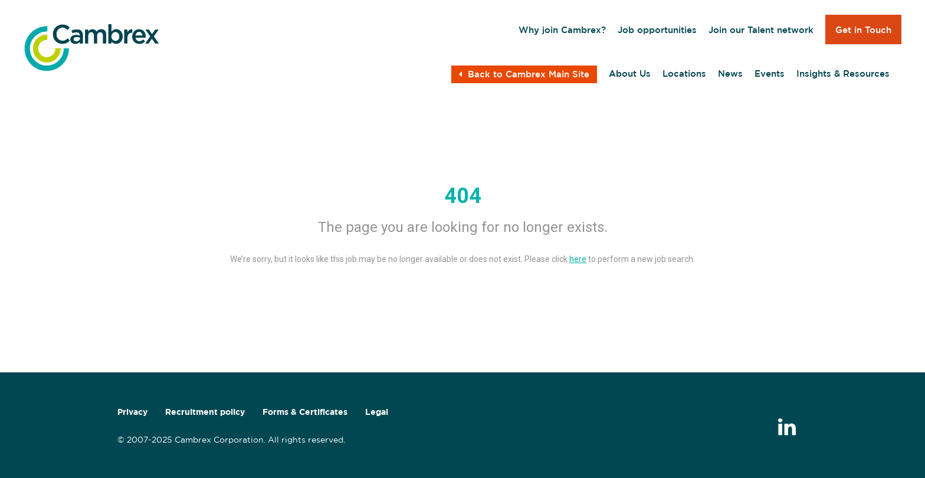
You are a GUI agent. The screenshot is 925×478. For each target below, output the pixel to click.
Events (770, 73)
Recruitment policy (205, 412)
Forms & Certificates (305, 412)
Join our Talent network (761, 30)
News (730, 73)
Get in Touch (863, 30)
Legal (376, 412)
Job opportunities (657, 30)
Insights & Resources (843, 73)
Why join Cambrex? (562, 30)
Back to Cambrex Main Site (524, 74)
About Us (630, 73)
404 (462, 196)
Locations (684, 73)
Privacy (132, 412)
